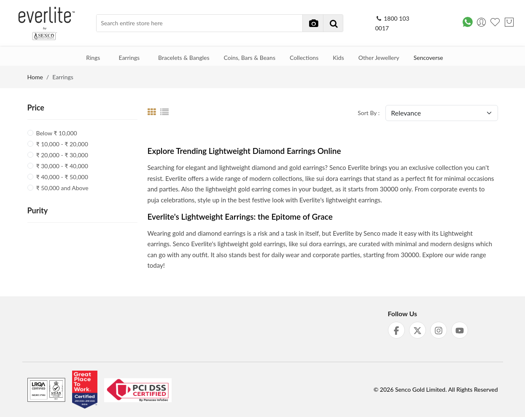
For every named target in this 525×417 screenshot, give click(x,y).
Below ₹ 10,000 (56, 133)
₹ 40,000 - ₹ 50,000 (62, 176)
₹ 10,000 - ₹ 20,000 (62, 144)
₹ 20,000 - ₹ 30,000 (62, 155)
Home (35, 77)
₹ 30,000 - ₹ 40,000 (62, 165)
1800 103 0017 (392, 23)
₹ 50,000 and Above (62, 187)
